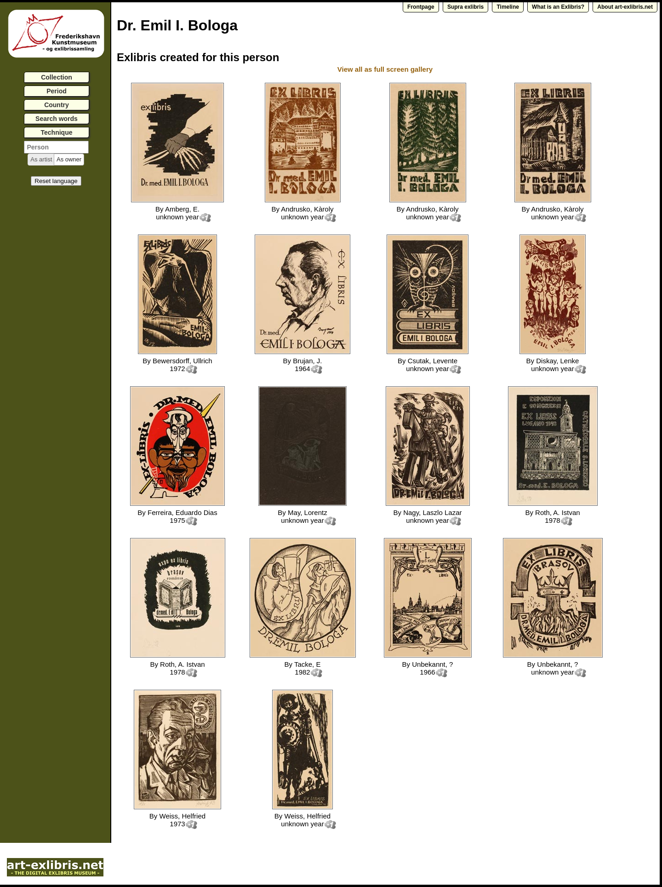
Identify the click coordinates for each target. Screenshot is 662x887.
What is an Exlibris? (558, 7)
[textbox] (56, 147)
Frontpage (420, 7)
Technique (57, 132)
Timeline (507, 7)
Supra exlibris (465, 7)
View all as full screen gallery (386, 69)
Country (56, 105)
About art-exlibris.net (625, 7)
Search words (56, 118)
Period (56, 91)
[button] (41, 160)
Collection (56, 77)
